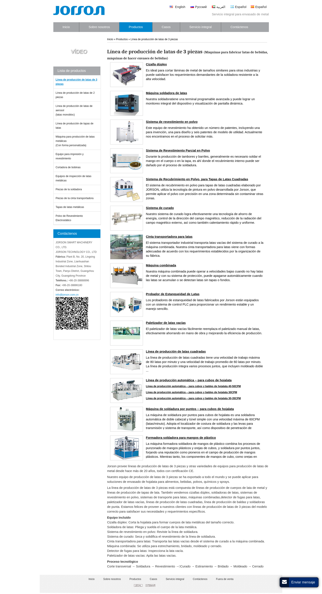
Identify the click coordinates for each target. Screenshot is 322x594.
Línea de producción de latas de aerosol (77, 111)
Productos (122, 39)
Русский (198, 7)
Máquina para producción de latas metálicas (77, 141)
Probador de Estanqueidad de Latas (173, 294)
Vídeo (79, 51)
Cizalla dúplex (156, 64)
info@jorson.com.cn (67, 294)
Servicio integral (175, 579)
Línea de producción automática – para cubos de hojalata (189, 380)
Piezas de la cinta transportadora (75, 198)
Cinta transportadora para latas (169, 236)
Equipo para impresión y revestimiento (70, 156)
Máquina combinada (161, 265)
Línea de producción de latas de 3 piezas (76, 82)
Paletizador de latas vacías (166, 323)
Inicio (110, 39)
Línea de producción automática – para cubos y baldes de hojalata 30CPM (191, 392)
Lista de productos (72, 71)
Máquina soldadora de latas (166, 93)
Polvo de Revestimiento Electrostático (69, 218)
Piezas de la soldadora (69, 189)
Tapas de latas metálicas (70, 207)
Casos (153, 579)
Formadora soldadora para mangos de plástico (181, 437)
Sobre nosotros (112, 579)
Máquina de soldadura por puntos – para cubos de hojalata (190, 409)
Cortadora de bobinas (68, 167)
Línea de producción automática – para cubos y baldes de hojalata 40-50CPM (193, 386)
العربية (218, 7)
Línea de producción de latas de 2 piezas (75, 95)
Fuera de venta (224, 579)
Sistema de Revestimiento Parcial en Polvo (178, 150)
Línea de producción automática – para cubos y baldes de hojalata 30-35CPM (193, 398)
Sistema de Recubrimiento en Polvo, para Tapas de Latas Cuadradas (197, 179)
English (177, 7)
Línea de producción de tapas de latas (75, 125)
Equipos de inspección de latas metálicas (73, 178)
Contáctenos (67, 233)
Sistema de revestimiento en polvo (172, 122)
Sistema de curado (160, 208)
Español (238, 7)
